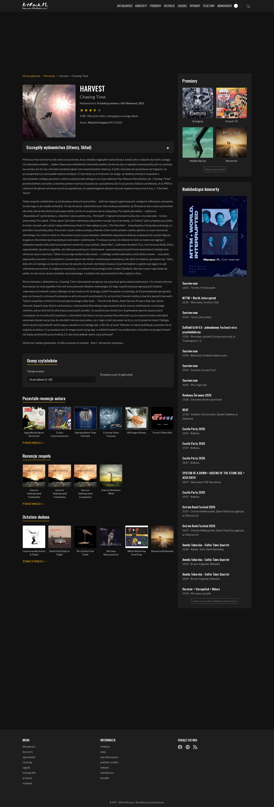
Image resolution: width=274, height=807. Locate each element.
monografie (29, 772)
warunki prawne (109, 757)
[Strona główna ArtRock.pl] (35, 5)
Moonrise (231, 160)
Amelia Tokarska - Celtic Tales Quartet (205, 545)
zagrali (26, 767)
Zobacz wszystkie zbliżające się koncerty (215, 601)
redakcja (105, 746)
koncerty (28, 751)
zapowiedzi (29, 757)
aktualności (29, 746)
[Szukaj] (248, 5)
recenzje (27, 762)
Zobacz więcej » (34, 561)
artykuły (27, 777)
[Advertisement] (137, 40)
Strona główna (31, 75)
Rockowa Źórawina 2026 (196, 395)
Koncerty (141, 6)
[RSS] (195, 747)
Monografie (225, 6)
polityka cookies (109, 762)
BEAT (185, 409)
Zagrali (182, 6)
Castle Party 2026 (193, 428)
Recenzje (169, 6)
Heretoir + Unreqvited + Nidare (201, 589)
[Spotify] (188, 747)
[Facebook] (180, 747)
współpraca (107, 772)
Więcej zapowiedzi (215, 169)
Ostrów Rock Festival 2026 (198, 507)
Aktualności (124, 6)
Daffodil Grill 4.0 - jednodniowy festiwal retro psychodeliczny (209, 329)
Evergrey (198, 121)
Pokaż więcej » (33, 442)
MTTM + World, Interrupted (199, 298)
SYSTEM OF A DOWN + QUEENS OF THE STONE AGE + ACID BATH (213, 475)
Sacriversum (190, 283)
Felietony (209, 6)
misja (103, 751)
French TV (231, 121)
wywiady (27, 783)
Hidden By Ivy (198, 160)
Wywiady (195, 6)
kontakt (104, 777)
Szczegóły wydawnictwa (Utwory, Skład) (58, 147)
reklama (104, 767)
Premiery (155, 6)
